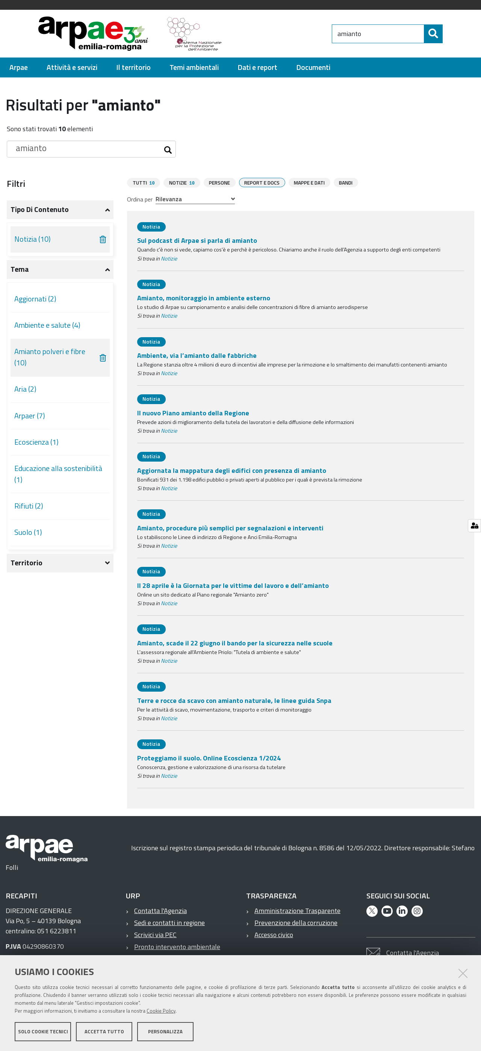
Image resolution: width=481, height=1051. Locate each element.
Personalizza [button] (165, 1031)
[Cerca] (449, 33)
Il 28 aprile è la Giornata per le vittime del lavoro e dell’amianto (233, 585)
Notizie (169, 258)
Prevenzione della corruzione (295, 922)
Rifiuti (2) (28, 506)
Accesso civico (273, 934)
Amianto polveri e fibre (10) (49, 357)
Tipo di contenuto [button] (40, 209)
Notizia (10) (32, 239)
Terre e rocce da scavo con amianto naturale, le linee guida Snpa (234, 700)
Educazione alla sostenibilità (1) (58, 474)
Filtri (16, 183)
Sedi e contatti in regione (169, 922)
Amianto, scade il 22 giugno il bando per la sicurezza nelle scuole (235, 643)
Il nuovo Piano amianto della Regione (193, 412)
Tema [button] (20, 269)
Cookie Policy (161, 1011)
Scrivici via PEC (155, 934)
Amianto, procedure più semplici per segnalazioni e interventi (230, 527)
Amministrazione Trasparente (297, 910)
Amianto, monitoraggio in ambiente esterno (203, 297)
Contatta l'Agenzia (160, 910)
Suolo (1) (28, 532)
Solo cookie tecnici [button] (43, 1031)
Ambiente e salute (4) (47, 325)
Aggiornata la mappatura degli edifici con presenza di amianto (231, 470)
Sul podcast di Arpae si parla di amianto (197, 240)
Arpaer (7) (29, 415)
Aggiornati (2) (35, 298)
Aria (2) (25, 389)
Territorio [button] (26, 562)
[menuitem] (18, 67)
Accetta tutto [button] (104, 1031)
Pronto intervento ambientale (177, 946)
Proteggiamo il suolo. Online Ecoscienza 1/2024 (209, 758)
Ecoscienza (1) (36, 442)
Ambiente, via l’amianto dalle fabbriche (197, 355)
